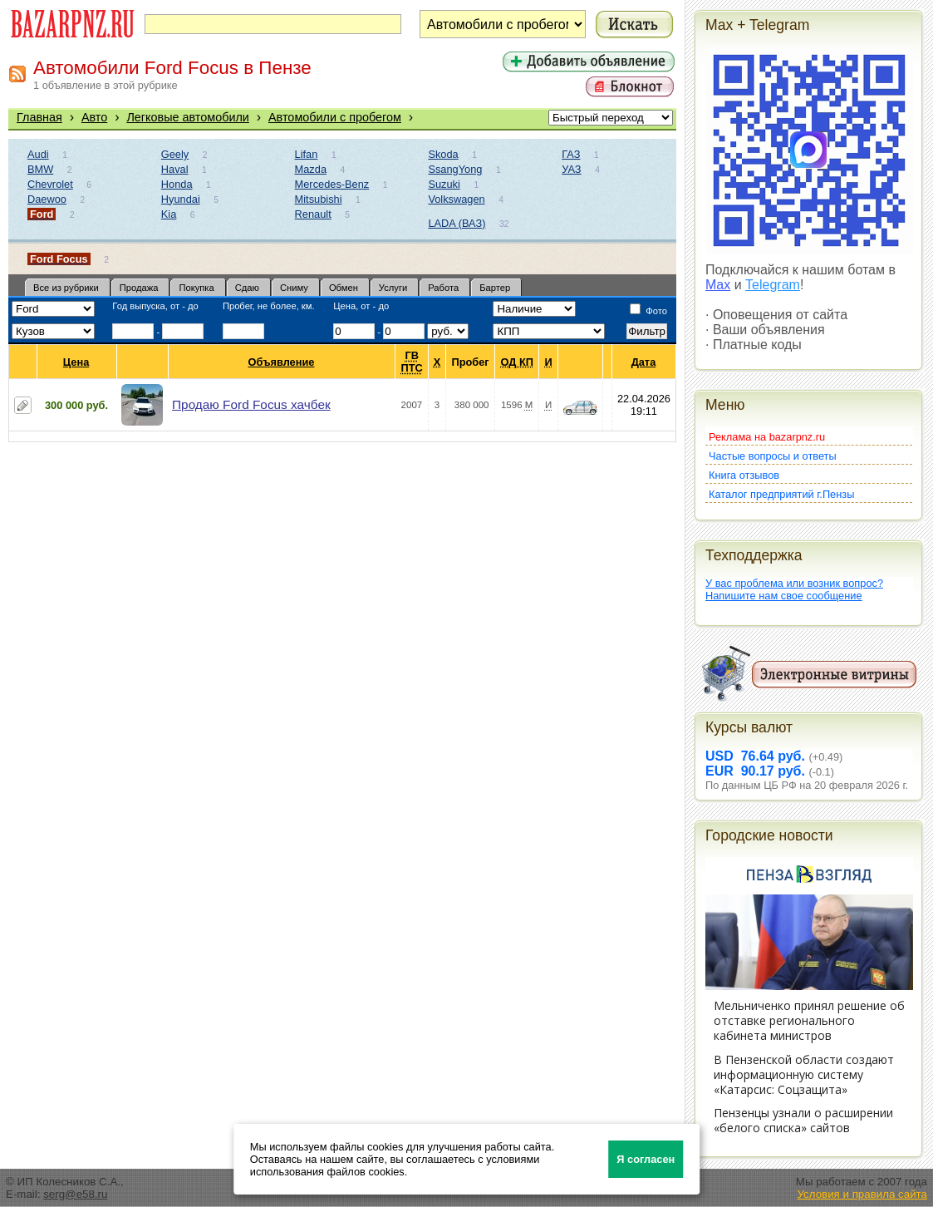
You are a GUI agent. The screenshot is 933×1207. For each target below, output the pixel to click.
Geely (175, 154)
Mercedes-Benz (332, 184)
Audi (38, 154)
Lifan (306, 154)
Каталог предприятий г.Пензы (781, 494)
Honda (177, 184)
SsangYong (455, 169)
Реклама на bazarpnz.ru (767, 437)
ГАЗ (571, 154)
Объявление (281, 362)
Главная (39, 117)
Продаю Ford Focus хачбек (251, 404)
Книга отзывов (744, 475)
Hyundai (180, 199)
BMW (40, 169)
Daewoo (46, 199)
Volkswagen (456, 199)
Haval (175, 169)
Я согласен (645, 1159)
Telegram (772, 285)
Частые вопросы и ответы (773, 456)
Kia (169, 214)
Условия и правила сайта (862, 1194)
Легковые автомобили (187, 117)
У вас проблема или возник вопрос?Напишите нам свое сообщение (794, 589)
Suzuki (443, 184)
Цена (76, 362)
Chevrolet (50, 184)
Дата (644, 362)
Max (717, 285)
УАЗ (571, 169)
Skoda (443, 154)
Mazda (311, 169)
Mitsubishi (318, 199)
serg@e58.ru (75, 1194)
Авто (94, 117)
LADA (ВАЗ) (456, 223)
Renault (313, 214)
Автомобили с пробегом (334, 117)
